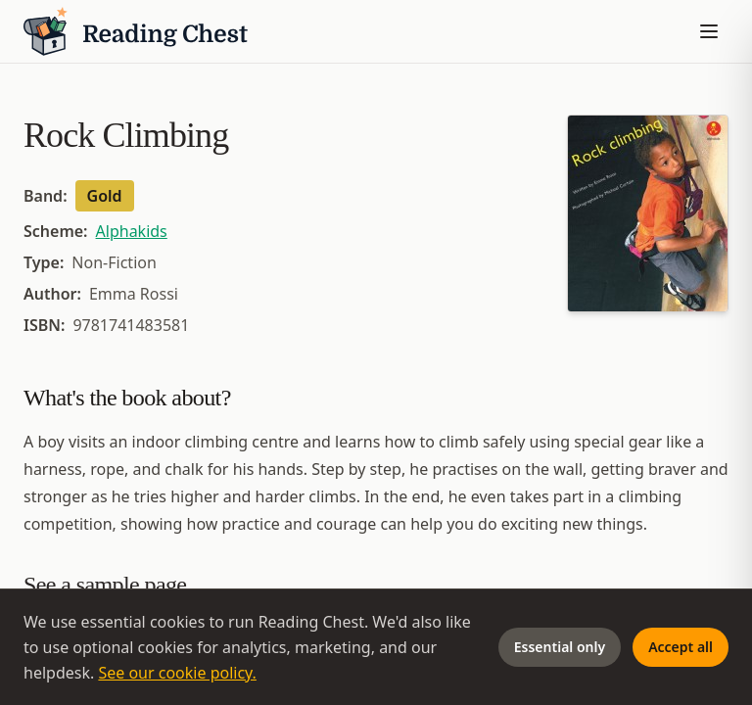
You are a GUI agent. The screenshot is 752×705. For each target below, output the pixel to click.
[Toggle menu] (708, 31)
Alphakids (131, 231)
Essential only (559, 646)
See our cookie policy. (177, 672)
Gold (104, 196)
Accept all (680, 646)
